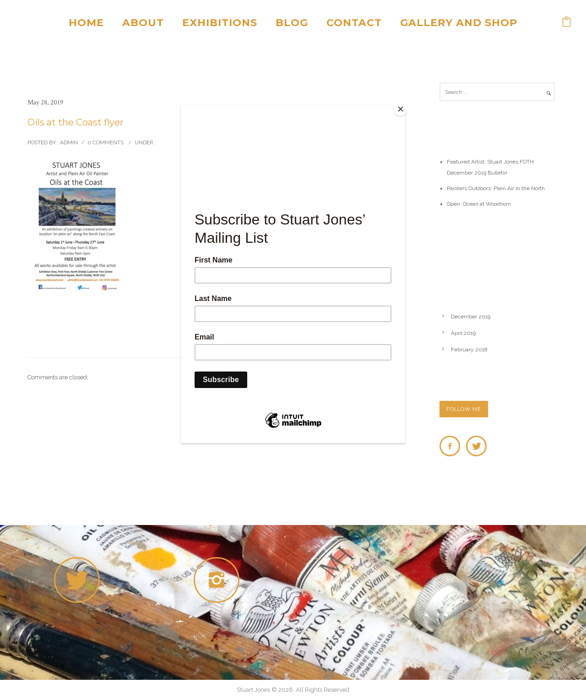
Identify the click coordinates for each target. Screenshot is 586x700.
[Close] (403, 107)
